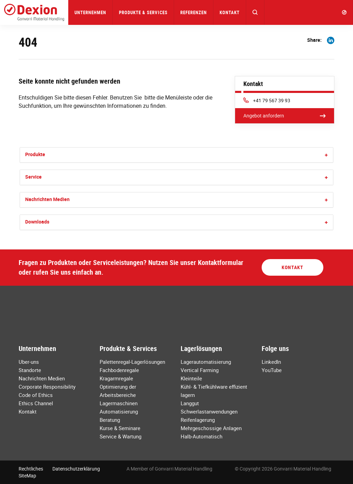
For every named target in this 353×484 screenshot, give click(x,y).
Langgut (190, 403)
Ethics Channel (36, 403)
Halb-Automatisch (201, 436)
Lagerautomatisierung (206, 361)
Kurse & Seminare (120, 428)
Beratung (110, 419)
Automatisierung (119, 411)
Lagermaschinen (119, 403)
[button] (255, 12)
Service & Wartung (120, 436)
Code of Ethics (36, 394)
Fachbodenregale (119, 370)
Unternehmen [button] (90, 12)
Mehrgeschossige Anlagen (211, 428)
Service (33, 176)
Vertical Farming (200, 370)
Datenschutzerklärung (76, 468)
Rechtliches (31, 468)
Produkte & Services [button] (143, 12)
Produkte (35, 154)
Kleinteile (191, 378)
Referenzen (193, 12)
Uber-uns (29, 361)
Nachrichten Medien (47, 199)
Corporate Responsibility (47, 386)
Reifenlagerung (198, 419)
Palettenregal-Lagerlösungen (132, 361)
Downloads (37, 221)
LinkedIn (271, 361)
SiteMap (27, 475)
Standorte (30, 370)
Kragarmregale (116, 378)
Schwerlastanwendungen (209, 411)
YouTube (272, 370)
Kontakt (230, 12)
